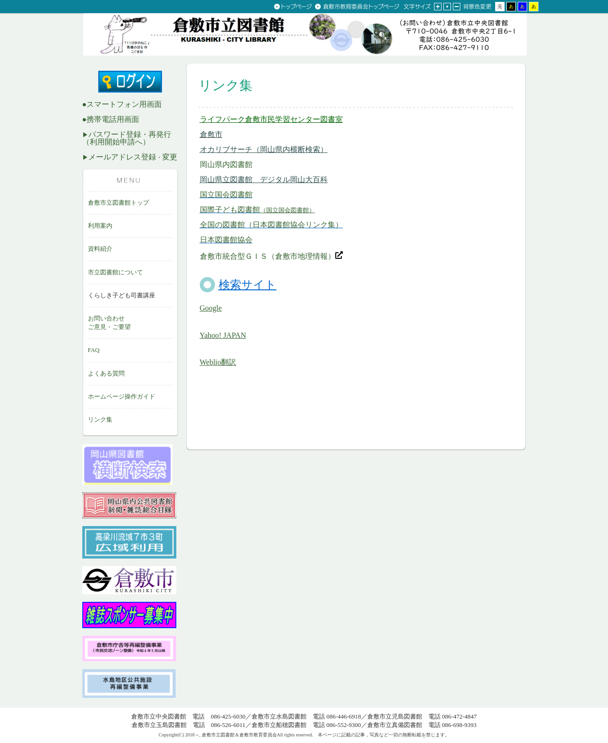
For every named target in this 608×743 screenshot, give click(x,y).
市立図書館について (115, 272)
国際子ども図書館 (257, 210)
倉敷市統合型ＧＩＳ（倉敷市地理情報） (271, 256)
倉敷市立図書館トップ (118, 202)
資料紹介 (100, 248)
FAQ (94, 349)
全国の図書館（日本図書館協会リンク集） (271, 225)
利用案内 (100, 225)
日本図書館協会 (226, 240)
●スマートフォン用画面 (122, 104)
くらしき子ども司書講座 (121, 295)
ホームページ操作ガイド (121, 396)
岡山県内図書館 (226, 164)
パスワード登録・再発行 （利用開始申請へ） (126, 138)
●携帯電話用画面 (111, 119)
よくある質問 (106, 373)
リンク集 (100, 419)
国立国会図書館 (226, 195)
